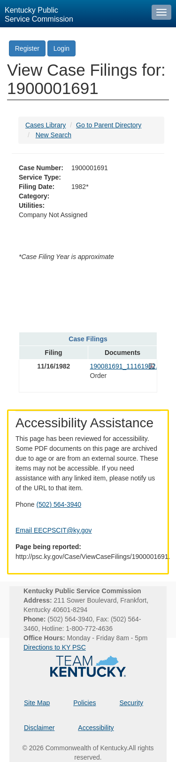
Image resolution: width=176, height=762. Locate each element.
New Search (53, 135)
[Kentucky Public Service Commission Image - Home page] (73, 13)
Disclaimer (39, 727)
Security (132, 703)
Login (61, 48)
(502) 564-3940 (58, 504)
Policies (84, 703)
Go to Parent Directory (108, 125)
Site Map (37, 703)
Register (27, 48)
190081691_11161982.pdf (122, 366)
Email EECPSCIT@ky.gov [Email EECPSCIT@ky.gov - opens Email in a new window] (53, 530)
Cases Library (45, 125)
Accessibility (96, 727)
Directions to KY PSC (54, 647)
